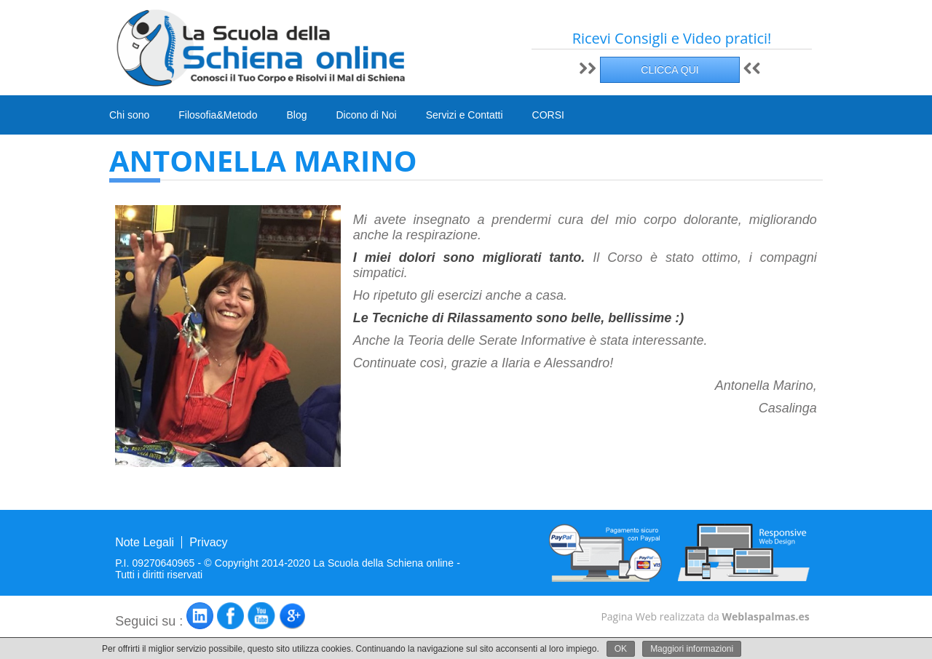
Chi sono (129, 115)
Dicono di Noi (366, 115)
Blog (296, 115)
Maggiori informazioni (691, 649)
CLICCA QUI (669, 70)
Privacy (208, 542)
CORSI (548, 115)
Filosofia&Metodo (217, 115)
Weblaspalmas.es (765, 616)
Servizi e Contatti (464, 115)
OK (621, 649)
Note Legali (144, 542)
